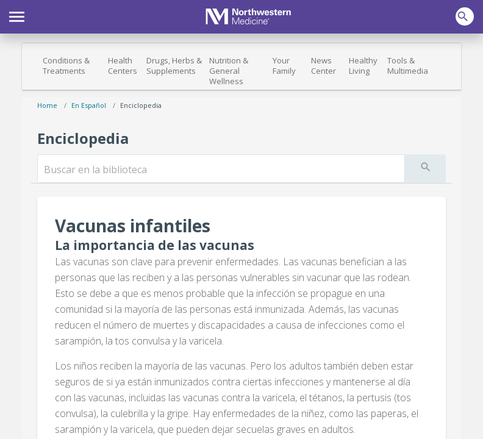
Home (47, 105)
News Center (323, 65)
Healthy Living (363, 65)
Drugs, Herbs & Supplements (174, 65)
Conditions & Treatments (66, 65)
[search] (221, 169)
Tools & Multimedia (407, 65)
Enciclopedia (141, 105)
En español (88, 105)
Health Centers (122, 65)
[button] (16, 15)
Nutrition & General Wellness (228, 71)
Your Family (284, 65)
